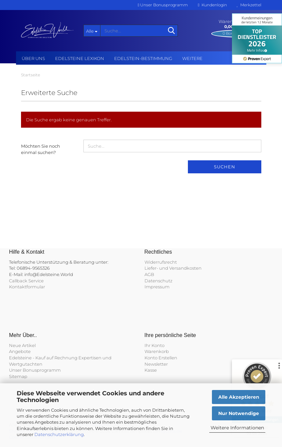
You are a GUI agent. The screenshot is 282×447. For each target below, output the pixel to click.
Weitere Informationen (237, 428)
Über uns (33, 58)
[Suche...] (91, 31)
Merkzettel (249, 4)
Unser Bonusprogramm (163, 4)
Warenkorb (157, 351)
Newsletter (156, 364)
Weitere (192, 58)
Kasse (151, 370)
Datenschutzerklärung (59, 434)
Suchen (224, 166)
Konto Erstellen (161, 357)
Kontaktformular (27, 286)
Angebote (20, 351)
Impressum (157, 286)
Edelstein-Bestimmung (143, 58)
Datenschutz (159, 280)
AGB (149, 274)
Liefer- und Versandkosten (173, 268)
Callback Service (26, 280)
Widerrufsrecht (161, 262)
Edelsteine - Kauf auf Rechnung (43, 357)
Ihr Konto (155, 345)
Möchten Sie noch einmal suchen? (40, 149)
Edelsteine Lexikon (79, 58)
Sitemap (18, 376)
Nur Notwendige (238, 413)
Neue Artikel (22, 345)
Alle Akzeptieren (238, 397)
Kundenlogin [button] (212, 4)
